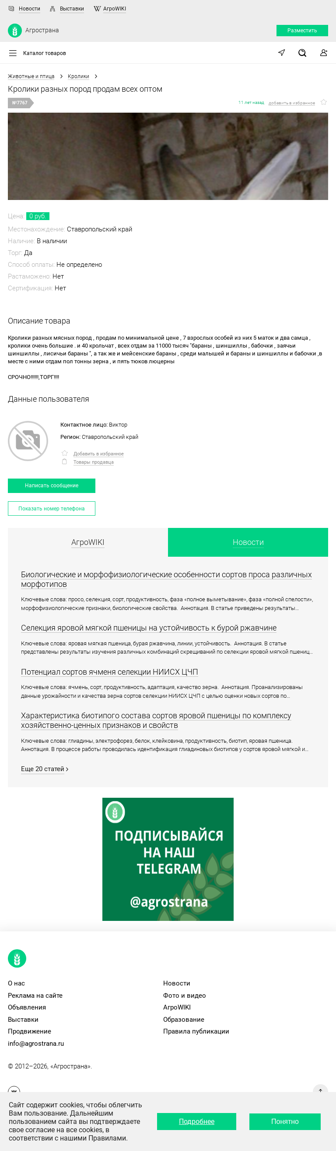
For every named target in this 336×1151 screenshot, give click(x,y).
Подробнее (196, 1121)
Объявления (27, 1007)
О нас (16, 983)
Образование (183, 1019)
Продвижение (29, 1031)
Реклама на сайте (35, 995)
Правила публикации (196, 1031)
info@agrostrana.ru (36, 1044)
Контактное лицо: (84, 424)
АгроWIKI (114, 9)
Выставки (72, 9)
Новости (29, 9)
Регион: (70, 437)
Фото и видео (184, 995)
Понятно (285, 1121)
